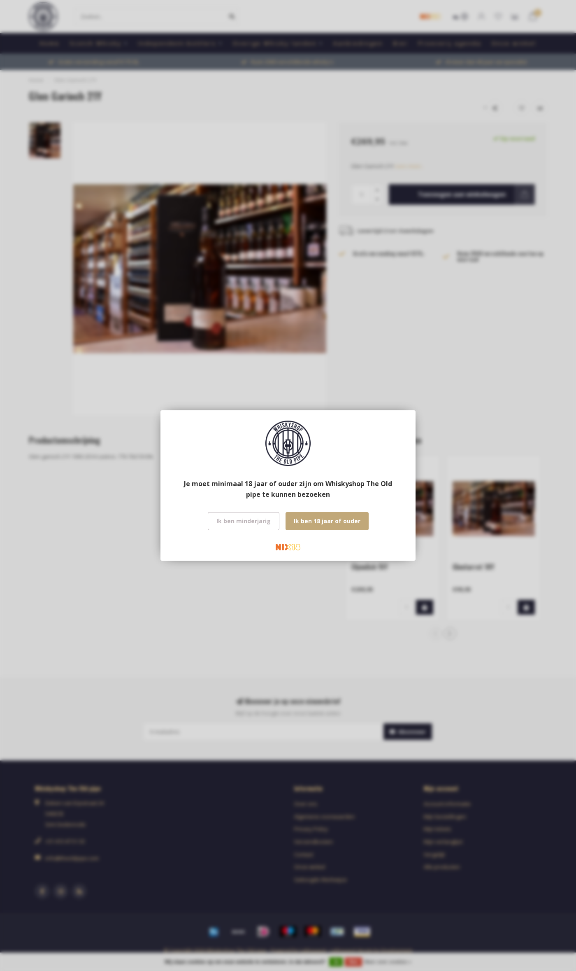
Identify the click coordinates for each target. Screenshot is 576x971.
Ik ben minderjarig (243, 521)
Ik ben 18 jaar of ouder (327, 521)
